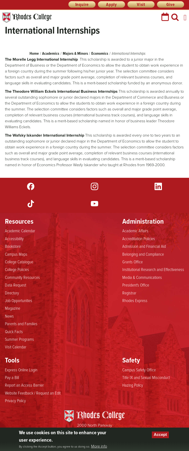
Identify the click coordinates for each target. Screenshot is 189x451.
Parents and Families (21, 324)
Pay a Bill (12, 377)
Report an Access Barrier (24, 385)
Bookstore (13, 246)
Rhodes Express (134, 300)
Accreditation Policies (138, 238)
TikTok (30, 203)
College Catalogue (19, 262)
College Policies (17, 269)
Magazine (12, 308)
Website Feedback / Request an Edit (33, 393)
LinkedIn (158, 186)
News (9, 316)
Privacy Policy (15, 400)
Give (170, 4)
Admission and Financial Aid (144, 246)
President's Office (135, 285)
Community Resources (22, 277)
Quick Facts (14, 331)
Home (34, 53)
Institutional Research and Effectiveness (153, 269)
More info (99, 446)
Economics (99, 53)
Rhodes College (27, 18)
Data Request (15, 285)
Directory (12, 293)
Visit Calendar (15, 347)
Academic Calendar (20, 231)
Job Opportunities (18, 300)
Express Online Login (21, 370)
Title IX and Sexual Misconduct (146, 377)
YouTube (94, 203)
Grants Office (132, 262)
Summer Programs (19, 339)
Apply (111, 4)
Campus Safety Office (139, 370)
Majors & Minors (75, 53)
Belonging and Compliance (143, 254)
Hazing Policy (132, 385)
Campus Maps (16, 254)
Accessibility (14, 238)
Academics (50, 53)
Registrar (129, 293)
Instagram (94, 186)
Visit (141, 4)
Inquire (82, 4)
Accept (160, 435)
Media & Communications (142, 277)
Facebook (30, 186)
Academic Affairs (135, 231)
